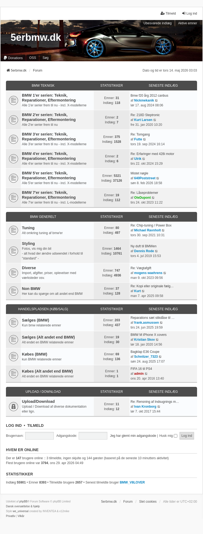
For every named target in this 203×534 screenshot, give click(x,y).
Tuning (28, 228)
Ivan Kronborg (145, 406)
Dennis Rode (144, 251)
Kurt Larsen (143, 120)
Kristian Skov (144, 340)
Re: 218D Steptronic (145, 115)
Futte (138, 139)
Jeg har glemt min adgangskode (133, 436)
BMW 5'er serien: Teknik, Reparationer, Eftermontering (49, 175)
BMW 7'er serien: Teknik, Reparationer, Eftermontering (49, 195)
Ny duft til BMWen (144, 246)
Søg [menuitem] (45, 58)
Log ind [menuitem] (189, 13)
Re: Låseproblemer (144, 193)
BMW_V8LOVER (132, 482)
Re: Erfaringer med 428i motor (152, 154)
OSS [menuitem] (32, 58)
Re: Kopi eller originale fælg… (152, 286)
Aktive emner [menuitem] (187, 23)
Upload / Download (43, 392)
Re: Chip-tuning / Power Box (151, 225)
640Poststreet (144, 178)
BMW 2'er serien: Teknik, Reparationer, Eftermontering (49, 117)
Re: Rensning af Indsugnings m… (155, 402)
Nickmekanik (144, 100)
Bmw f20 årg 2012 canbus (149, 95)
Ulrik (137, 159)
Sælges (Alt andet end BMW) (48, 337)
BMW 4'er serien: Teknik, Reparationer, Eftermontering (49, 156)
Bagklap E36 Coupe (145, 352)
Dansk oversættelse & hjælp (23, 506)
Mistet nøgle (139, 173)
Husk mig (168, 436)
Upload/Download (38, 401)
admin (139, 374)
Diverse (29, 268)
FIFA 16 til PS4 (141, 369)
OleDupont (142, 198)
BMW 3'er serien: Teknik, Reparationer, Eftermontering (49, 136)
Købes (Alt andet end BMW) (47, 371)
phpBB (23, 501)
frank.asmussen (146, 323)
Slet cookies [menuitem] (148, 501)
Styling (28, 243)
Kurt (137, 291)
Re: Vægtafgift (141, 268)
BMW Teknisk (43, 85)
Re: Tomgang (140, 134)
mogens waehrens (148, 273)
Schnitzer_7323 (146, 357)
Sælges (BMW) (35, 320)
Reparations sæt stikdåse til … (153, 318)
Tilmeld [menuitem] (168, 13)
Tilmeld (35, 425)
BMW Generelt (43, 217)
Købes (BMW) (34, 354)
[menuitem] (13, 58)
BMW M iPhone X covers (149, 335)
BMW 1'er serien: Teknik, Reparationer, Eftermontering (49, 97)
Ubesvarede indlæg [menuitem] (158, 23)
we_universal (20, 511)
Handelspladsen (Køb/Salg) (43, 309)
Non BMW (31, 288)
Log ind (14, 425)
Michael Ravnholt (147, 230)
